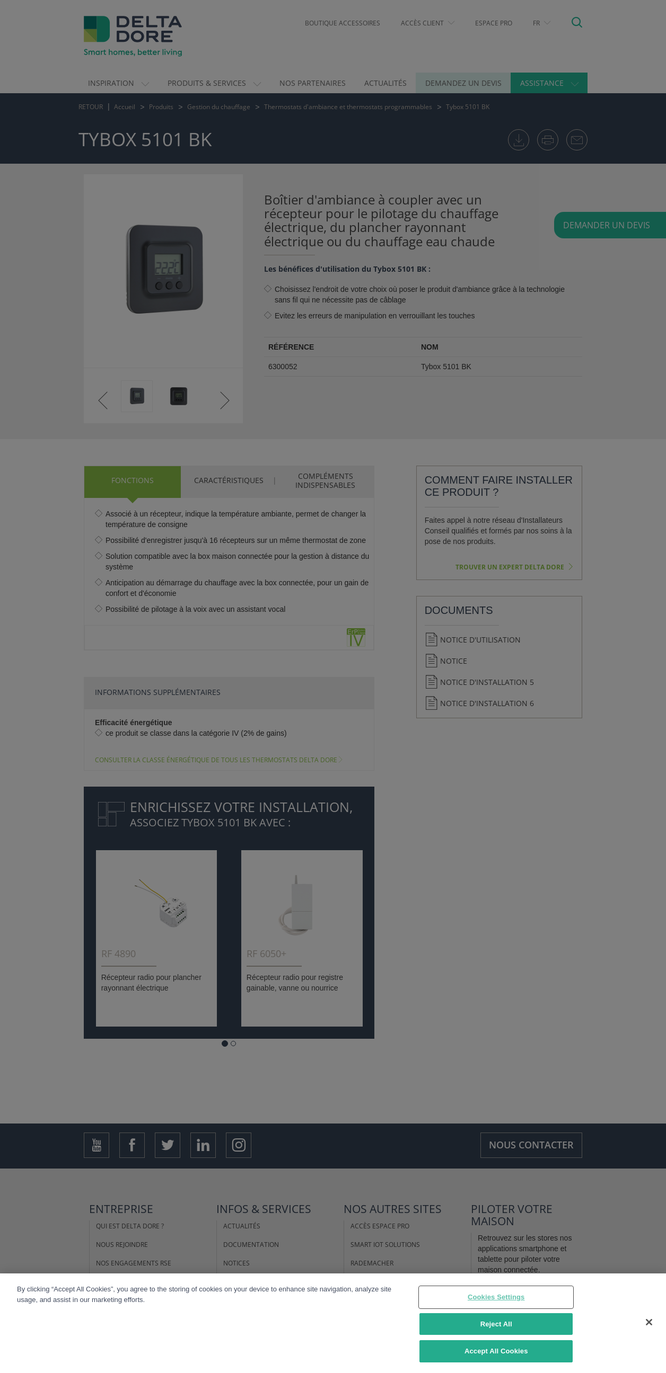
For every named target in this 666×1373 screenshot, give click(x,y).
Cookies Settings (496, 1297)
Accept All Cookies (496, 1351)
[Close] (649, 1322)
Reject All (496, 1324)
